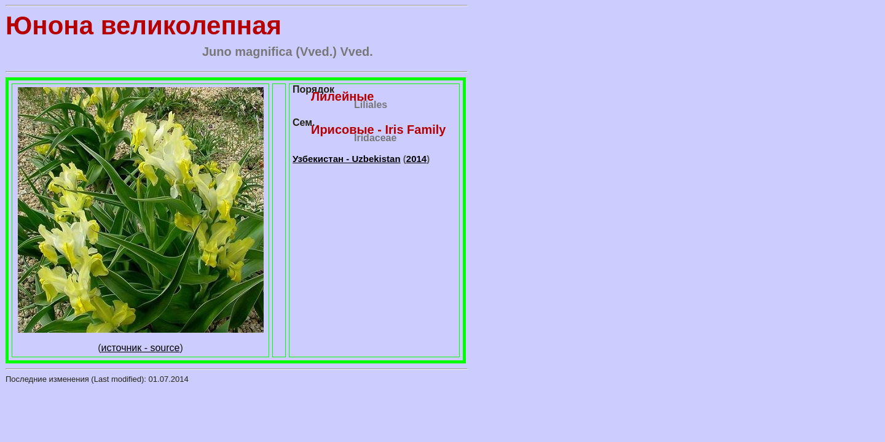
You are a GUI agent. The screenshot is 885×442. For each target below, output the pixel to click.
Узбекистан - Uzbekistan (347, 158)
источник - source (140, 348)
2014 (416, 158)
